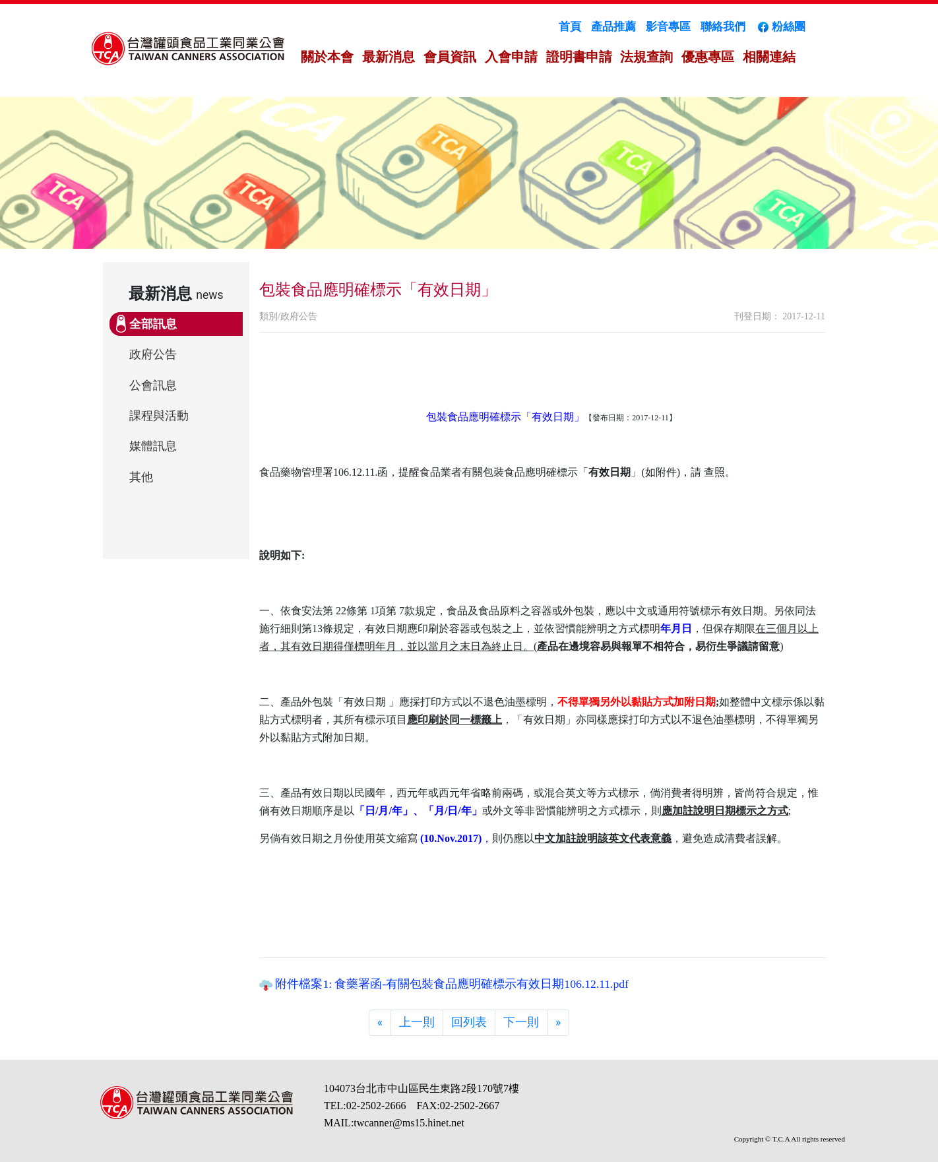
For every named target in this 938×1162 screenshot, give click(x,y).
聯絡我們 (723, 26)
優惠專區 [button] (707, 56)
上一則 (417, 1022)
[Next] (558, 1023)
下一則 (521, 1022)
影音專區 (668, 26)
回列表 (469, 1022)
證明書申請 (579, 56)
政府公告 (153, 354)
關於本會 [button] (327, 56)
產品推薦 (613, 26)
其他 (141, 477)
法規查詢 (646, 56)
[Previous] (380, 1023)
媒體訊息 (153, 446)
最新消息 (388, 56)
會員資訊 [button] (449, 56)
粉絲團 (780, 26)
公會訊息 (153, 385)
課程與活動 (159, 415)
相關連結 (769, 56)
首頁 (570, 26)
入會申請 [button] (511, 56)
